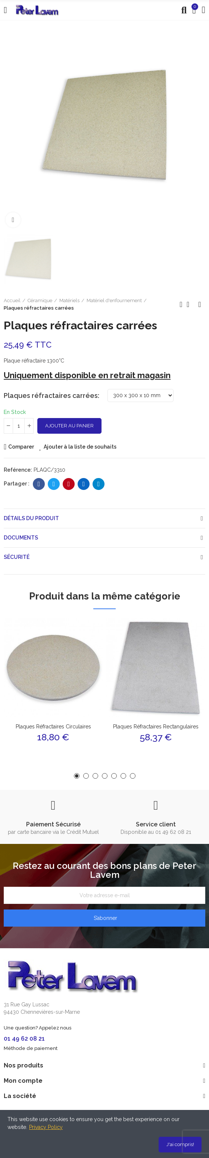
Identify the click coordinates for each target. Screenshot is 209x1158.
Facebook (39, 484)
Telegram (98, 484)
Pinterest (69, 484)
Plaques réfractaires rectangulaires (156, 727)
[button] (76, 776)
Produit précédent (181, 304)
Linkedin (83, 484)
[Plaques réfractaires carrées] (140, 395)
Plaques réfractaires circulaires (53, 727)
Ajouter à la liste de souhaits (80, 447)
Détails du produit (31, 518)
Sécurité (16, 557)
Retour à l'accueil (190, 304)
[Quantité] (19, 426)
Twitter (54, 484)
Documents (21, 538)
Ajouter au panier (69, 425)
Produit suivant (199, 304)
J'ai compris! (180, 1144)
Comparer (21, 447)
